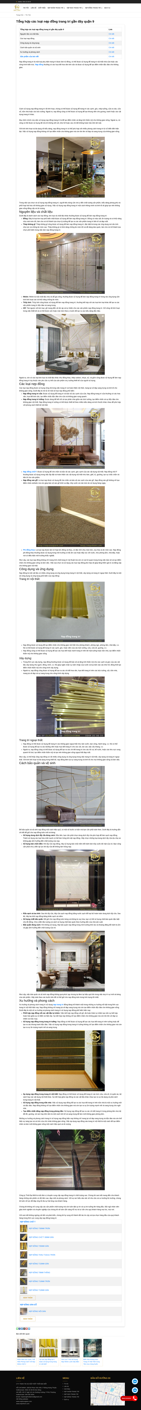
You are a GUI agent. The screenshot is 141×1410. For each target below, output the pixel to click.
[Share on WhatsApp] (17, 1328)
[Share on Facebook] (19, 1328)
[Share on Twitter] (22, 1328)
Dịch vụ (107, 8)
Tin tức (26, 8)
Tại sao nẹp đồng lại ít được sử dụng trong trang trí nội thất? (48, 1362)
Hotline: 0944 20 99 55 (23, 1)
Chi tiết (111, 34)
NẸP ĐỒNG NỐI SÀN (37, 1311)
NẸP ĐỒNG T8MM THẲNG (39, 1273)
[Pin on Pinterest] (27, 1328)
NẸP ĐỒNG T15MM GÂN (39, 1264)
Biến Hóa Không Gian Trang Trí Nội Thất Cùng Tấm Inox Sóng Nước (91, 1362)
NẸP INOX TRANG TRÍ (75, 8)
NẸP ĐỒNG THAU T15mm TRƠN (42, 1255)
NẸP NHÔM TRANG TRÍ (56, 8)
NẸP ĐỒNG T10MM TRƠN (39, 1281)
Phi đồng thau (29, 550)
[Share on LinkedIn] (29, 1328)
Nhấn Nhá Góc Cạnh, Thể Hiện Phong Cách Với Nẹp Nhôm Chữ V (26, 1362)
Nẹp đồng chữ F (30, 472)
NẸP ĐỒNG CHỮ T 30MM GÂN (41, 1237)
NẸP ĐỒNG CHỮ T (27, 1222)
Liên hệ (33, 8)
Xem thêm (27, 1298)
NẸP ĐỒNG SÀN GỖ (28, 1305)
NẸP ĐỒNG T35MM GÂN (39, 1246)
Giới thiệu (42, 8)
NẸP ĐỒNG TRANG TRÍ (93, 8)
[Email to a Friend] (24, 1328)
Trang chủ (19, 15)
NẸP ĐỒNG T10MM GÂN (39, 1290)
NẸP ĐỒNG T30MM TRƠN (39, 1228)
